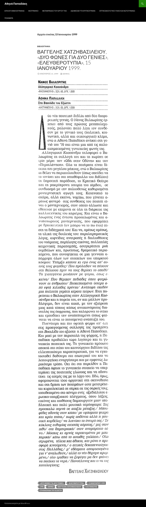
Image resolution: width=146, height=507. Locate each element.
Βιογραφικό (33, 11)
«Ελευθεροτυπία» (76, 483)
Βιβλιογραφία (43, 46)
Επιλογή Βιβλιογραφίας (14, 11)
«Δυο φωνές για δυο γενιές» (52, 483)
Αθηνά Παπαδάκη (16, 3)
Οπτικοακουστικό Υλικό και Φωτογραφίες (117, 11)
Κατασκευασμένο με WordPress (17, 503)
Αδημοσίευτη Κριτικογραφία (83, 11)
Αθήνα (51, 487)
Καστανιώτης (91, 487)
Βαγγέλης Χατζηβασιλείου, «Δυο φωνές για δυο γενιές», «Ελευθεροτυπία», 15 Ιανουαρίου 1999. (72, 60)
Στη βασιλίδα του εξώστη (51, 490)
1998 (41, 487)
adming (66, 74)
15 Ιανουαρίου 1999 (96, 483)
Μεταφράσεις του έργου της (54, 11)
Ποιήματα (9, 18)
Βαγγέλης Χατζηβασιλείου (69, 487)
